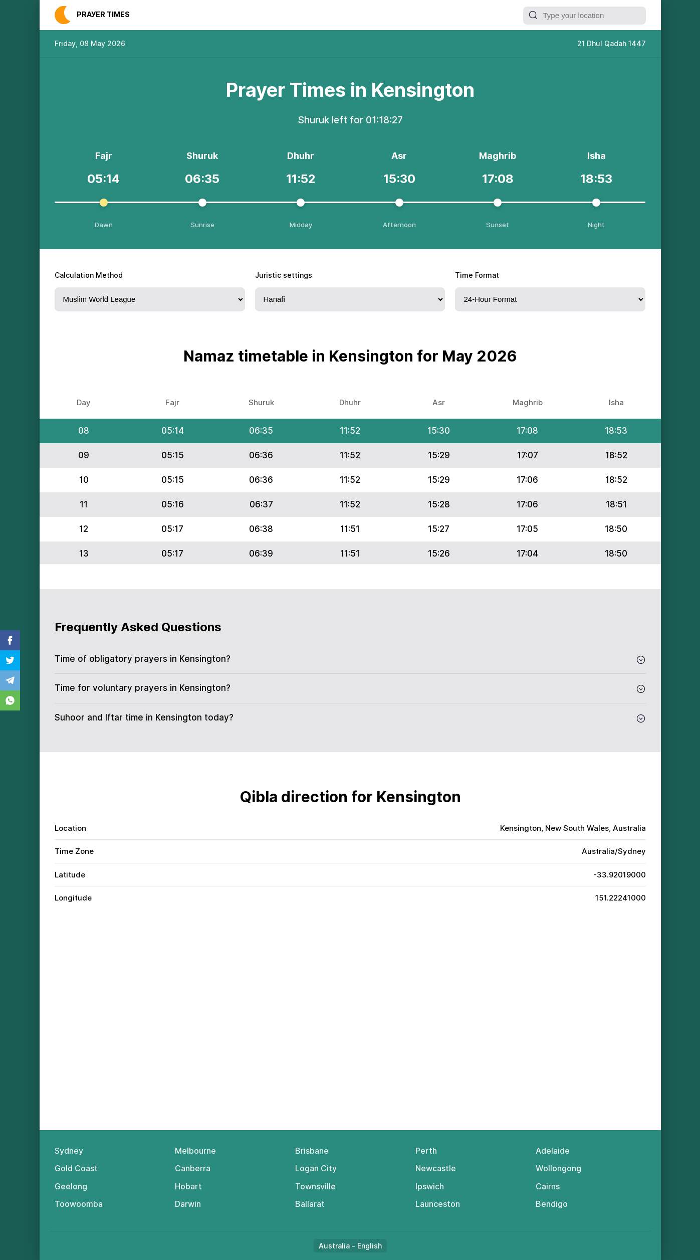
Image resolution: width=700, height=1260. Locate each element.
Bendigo (552, 1204)
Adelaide (553, 1151)
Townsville (315, 1186)
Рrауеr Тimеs (103, 14)
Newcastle (435, 1168)
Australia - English (350, 1245)
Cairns (548, 1186)
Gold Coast (76, 1168)
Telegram (10, 680)
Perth (426, 1151)
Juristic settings (283, 275)
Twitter (10, 660)
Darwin (188, 1204)
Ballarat (310, 1204)
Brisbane (312, 1151)
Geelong (71, 1186)
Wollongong (558, 1168)
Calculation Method (89, 275)
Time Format (477, 275)
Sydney (69, 1151)
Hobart (188, 1186)
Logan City (316, 1168)
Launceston (437, 1204)
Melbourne (195, 1151)
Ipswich (429, 1186)
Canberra (192, 1168)
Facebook (10, 640)
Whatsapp (10, 700)
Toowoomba (79, 1204)
